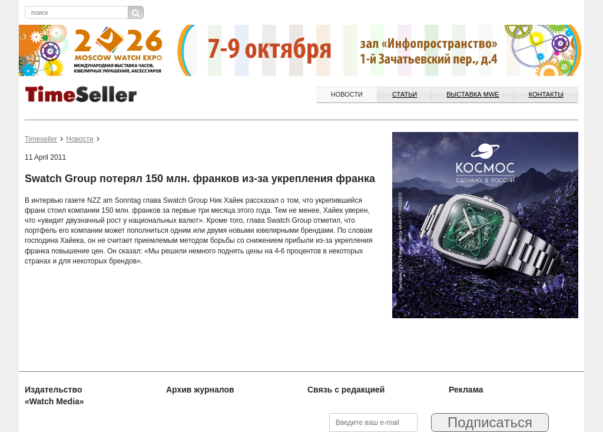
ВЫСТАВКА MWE (472, 94)
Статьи (404, 94)
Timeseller (41, 139)
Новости (347, 94)
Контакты (546, 94)
